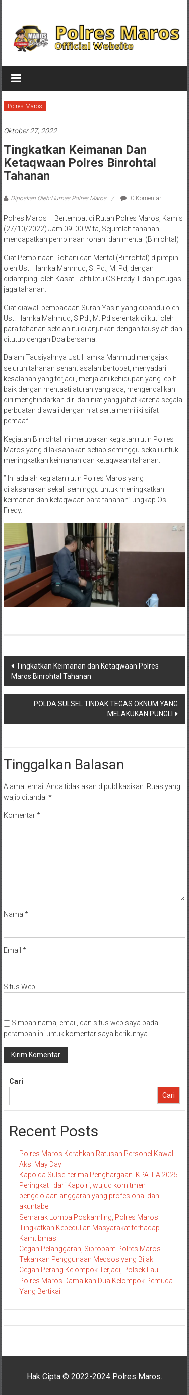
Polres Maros (25, 106)
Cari (16, 1081)
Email (15, 950)
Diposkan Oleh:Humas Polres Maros (58, 198)
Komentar (22, 815)
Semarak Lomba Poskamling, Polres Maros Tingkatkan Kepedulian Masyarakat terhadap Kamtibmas (89, 1227)
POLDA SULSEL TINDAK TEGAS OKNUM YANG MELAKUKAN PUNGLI (106, 709)
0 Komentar (140, 198)
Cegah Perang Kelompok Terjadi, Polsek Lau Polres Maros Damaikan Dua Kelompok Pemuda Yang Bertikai (96, 1280)
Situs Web (19, 987)
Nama (16, 914)
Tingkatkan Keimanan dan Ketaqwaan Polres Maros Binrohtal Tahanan (85, 671)
